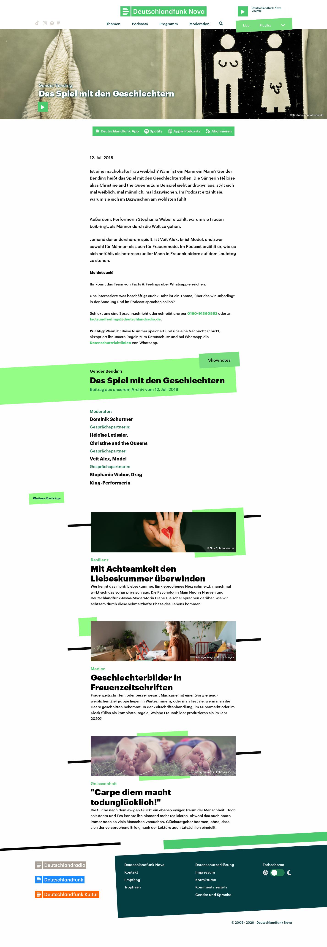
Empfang (132, 879)
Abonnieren (219, 131)
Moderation (199, 24)
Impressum (205, 872)
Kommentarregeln (211, 887)
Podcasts (140, 24)
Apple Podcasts (184, 131)
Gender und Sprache (213, 894)
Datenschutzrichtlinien (110, 342)
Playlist (265, 25)
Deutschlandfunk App (117, 131)
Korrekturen (205, 879)
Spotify (153, 131)
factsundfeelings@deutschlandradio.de (125, 319)
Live (246, 25)
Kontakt (131, 872)
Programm (168, 24)
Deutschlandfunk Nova (144, 864)
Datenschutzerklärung (214, 864)
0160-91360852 (202, 313)
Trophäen (132, 887)
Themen (113, 24)
